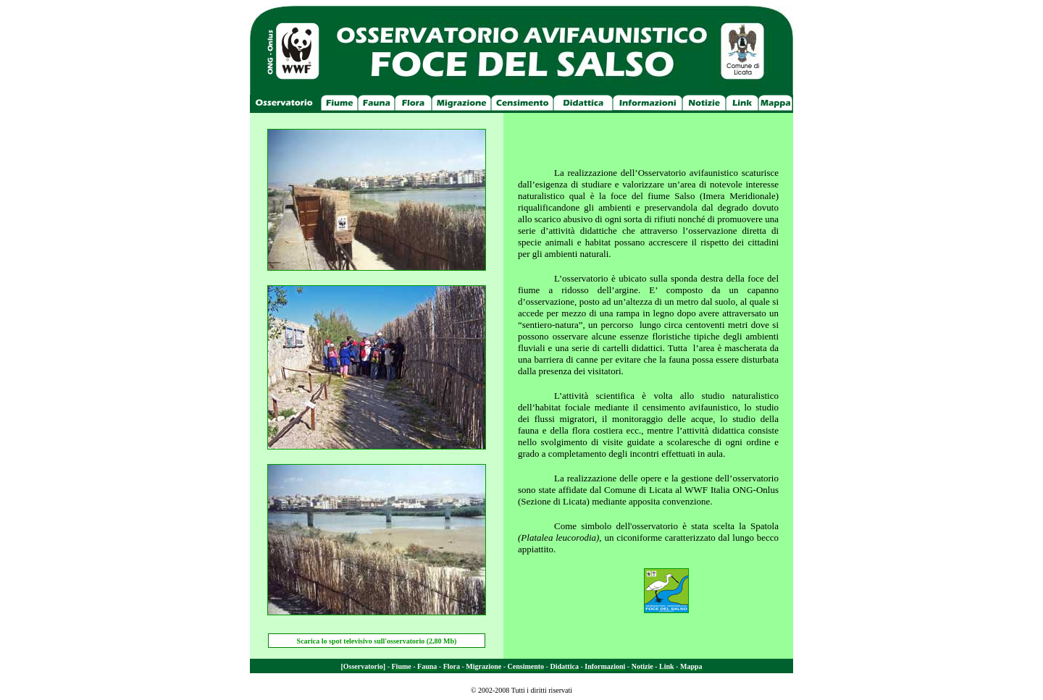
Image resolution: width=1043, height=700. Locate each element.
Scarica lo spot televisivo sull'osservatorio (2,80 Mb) (377, 641)
